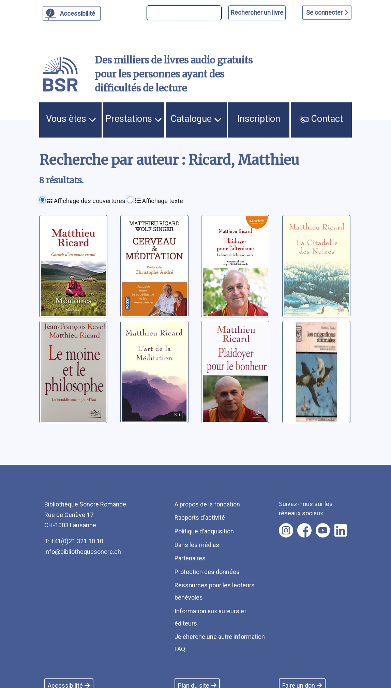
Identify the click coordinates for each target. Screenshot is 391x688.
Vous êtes (71, 118)
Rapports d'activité (200, 517)
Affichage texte (159, 200)
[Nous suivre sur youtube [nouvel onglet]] (323, 530)
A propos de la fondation (207, 504)
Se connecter (327, 12)
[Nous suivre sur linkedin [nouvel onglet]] (340, 530)
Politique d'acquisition (204, 531)
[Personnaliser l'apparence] (71, 13)
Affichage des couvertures (86, 200)
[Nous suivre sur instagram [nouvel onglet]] (286, 530)
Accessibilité (78, 13)
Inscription (258, 118)
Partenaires (190, 558)
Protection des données (207, 571)
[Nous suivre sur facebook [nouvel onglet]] (304, 530)
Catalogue (196, 118)
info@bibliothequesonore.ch (82, 551)
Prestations (133, 118)
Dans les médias (197, 544)
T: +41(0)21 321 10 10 (73, 541)
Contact (321, 118)
